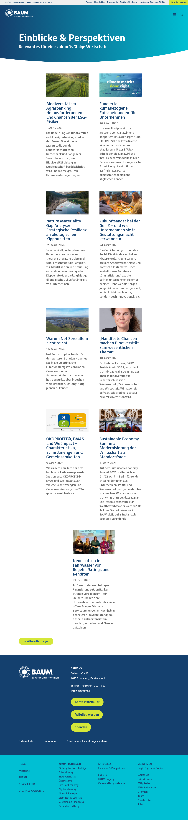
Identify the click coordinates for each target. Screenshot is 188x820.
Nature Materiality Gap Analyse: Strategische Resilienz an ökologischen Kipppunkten (66, 230)
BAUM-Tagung (106, 779)
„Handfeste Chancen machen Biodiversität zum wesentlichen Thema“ (119, 345)
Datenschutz (26, 741)
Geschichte (144, 800)
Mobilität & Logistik (70, 797)
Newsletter (99, 2)
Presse (89, 2)
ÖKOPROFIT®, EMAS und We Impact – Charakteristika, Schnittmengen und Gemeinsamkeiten (65, 448)
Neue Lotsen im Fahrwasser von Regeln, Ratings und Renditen (91, 567)
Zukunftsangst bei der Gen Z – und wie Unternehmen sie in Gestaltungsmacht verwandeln (119, 230)
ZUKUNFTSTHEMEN (69, 764)
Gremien (143, 791)
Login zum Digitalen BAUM (152, 2)
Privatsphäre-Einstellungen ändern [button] (86, 741)
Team (141, 796)
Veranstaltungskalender (112, 783)
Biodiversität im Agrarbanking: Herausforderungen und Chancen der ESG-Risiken (66, 113)
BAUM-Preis (145, 779)
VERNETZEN (145, 764)
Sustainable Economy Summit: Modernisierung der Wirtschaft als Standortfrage (119, 448)
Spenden (81, 727)
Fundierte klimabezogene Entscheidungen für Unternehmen (117, 111)
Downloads (112, 2)
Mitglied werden (178, 2)
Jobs (140, 804)
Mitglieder (144, 783)
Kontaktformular (87, 702)
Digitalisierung (67, 789)
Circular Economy (68, 785)
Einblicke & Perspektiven (112, 768)
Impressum (49, 741)
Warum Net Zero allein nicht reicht (67, 341)
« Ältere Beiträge (36, 641)
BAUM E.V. (143, 775)
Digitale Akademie (128, 2)
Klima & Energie (67, 793)
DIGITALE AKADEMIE (31, 791)
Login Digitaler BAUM (150, 768)
